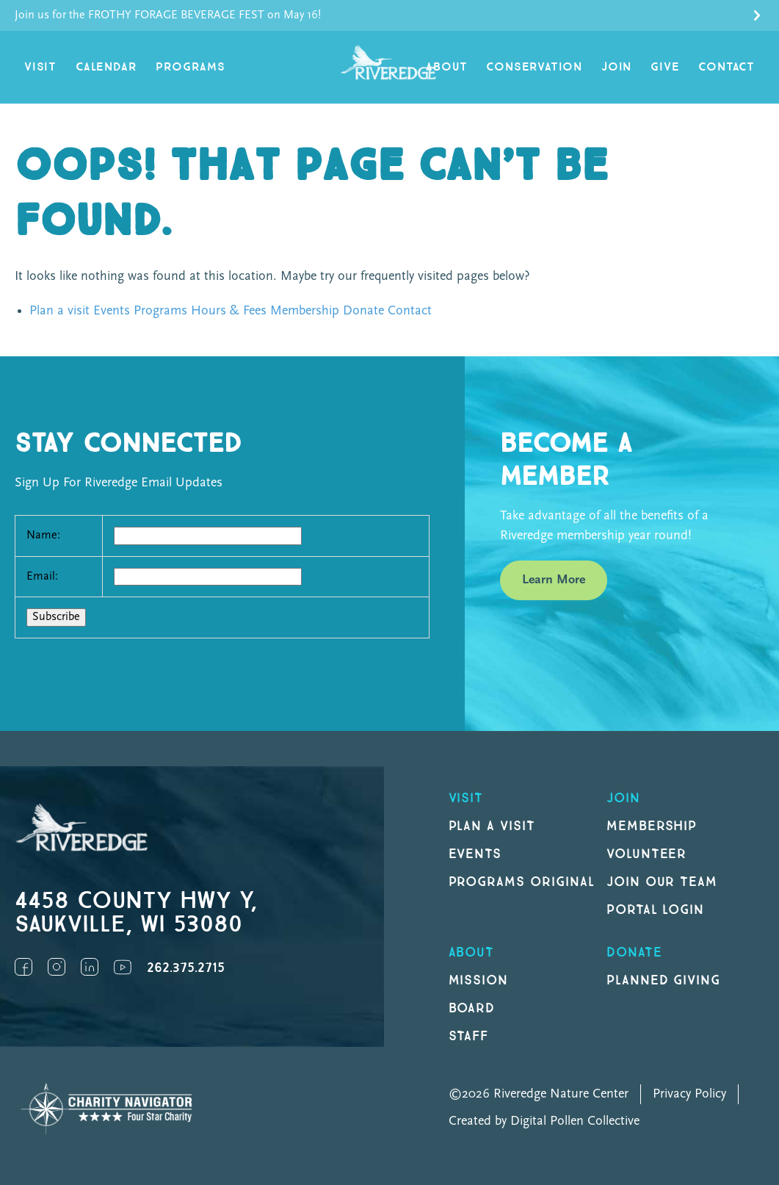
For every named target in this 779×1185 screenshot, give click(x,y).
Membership (304, 311)
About (446, 67)
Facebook (23, 967)
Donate (363, 311)
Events (111, 311)
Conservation (534, 67)
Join (616, 67)
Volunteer (646, 854)
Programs (190, 67)
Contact (726, 67)
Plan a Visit (492, 826)
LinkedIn (89, 967)
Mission (479, 980)
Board (472, 1008)
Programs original (522, 882)
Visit (40, 67)
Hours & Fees (229, 311)
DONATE (634, 952)
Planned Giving (663, 980)
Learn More (553, 580)
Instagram (56, 967)
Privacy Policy (689, 1094)
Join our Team (661, 882)
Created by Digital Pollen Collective (544, 1121)
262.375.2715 (186, 967)
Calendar (106, 67)
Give (665, 67)
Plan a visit (59, 311)
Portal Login (655, 909)
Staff (469, 1036)
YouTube (122, 967)
